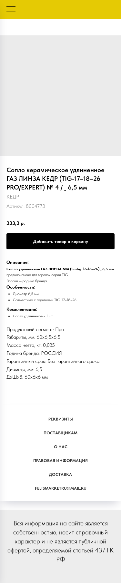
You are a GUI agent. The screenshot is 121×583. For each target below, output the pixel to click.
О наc (60, 446)
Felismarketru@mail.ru (60, 488)
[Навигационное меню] (10, 9)
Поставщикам (60, 432)
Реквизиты (60, 419)
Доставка (60, 474)
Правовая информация (60, 460)
